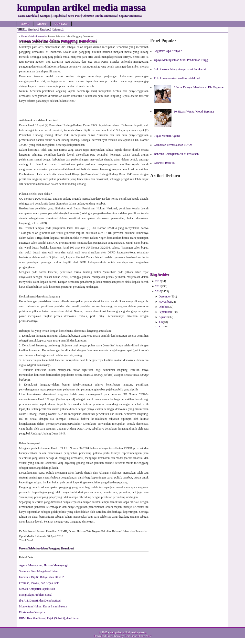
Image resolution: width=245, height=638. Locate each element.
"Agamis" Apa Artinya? (168, 51)
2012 (158, 281)
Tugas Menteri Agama (167, 135)
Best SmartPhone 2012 (138, 636)
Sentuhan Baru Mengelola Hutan (38, 571)
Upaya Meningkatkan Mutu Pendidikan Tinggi (181, 60)
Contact (61, 23)
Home (25, 23)
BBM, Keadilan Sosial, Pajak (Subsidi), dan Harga (48, 618)
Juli (161, 322)
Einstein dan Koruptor (32, 612)
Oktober (163, 306)
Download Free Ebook (107, 636)
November (165, 301)
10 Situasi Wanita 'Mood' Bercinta (194, 111)
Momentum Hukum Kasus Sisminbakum (43, 606)
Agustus (163, 317)
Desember (165, 296)
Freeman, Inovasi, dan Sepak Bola (39, 583)
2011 (158, 286)
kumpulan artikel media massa (128, 632)
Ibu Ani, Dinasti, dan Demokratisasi (40, 600)
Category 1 (33, 29)
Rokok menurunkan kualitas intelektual (177, 78)
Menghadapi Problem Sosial (35, 594)
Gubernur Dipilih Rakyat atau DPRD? (41, 577)
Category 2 (45, 29)
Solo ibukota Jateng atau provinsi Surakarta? (180, 69)
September (165, 312)
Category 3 (58, 29)
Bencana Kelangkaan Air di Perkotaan (176, 154)
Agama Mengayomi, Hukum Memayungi (43, 565)
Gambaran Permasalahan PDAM (173, 145)
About (42, 23)
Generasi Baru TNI (165, 163)
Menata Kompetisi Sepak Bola (37, 589)
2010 (158, 291)
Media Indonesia (37, 36)
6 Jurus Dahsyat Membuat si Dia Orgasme (199, 87)
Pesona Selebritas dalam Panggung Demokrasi (46, 548)
